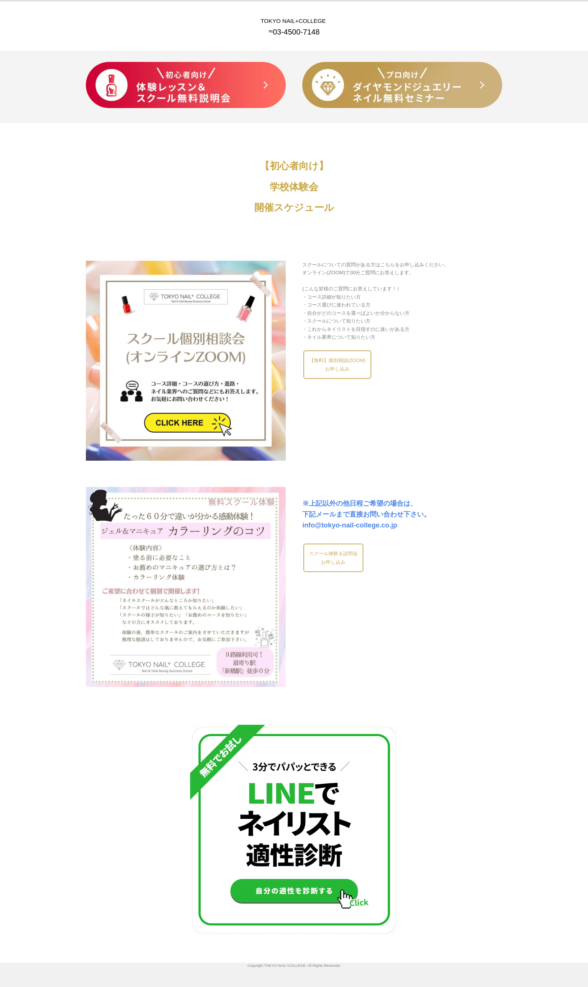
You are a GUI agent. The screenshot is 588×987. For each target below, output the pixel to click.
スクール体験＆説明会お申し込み (333, 558)
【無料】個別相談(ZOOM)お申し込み (337, 365)
